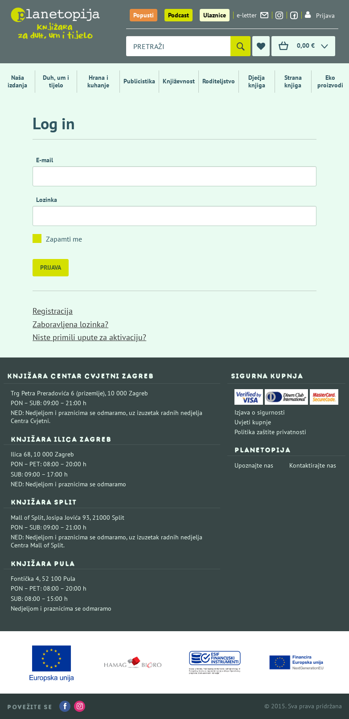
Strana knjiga (293, 81)
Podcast (178, 15)
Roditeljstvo (218, 81)
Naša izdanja (17, 81)
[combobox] (178, 46)
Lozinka (46, 200)
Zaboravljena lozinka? (70, 324)
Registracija (53, 311)
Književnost (179, 81)
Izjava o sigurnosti (259, 412)
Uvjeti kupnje (252, 422)
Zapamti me (64, 238)
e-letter (252, 15)
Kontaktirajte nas (312, 465)
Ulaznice (214, 15)
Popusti (143, 15)
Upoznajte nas (253, 465)
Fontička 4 (25, 579)
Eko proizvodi (330, 81)
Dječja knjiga (256, 81)
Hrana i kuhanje (98, 81)
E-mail (44, 160)
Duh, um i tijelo (56, 81)
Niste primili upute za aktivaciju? (89, 337)
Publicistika (139, 81)
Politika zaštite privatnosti (270, 432)
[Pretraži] (240, 46)
